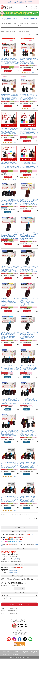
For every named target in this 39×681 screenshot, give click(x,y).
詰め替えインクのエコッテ (6, 18)
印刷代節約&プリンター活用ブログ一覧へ (19, 604)
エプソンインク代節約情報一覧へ (9, 610)
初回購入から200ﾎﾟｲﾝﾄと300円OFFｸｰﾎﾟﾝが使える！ (19, 2)
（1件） (14, 142)
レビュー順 (8, 31)
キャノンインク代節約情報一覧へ (9, 608)
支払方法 (34, 534)
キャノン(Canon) (25, 18)
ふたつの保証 (20, 588)
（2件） (14, 476)
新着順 (27, 31)
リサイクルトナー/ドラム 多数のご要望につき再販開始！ (19, 1)
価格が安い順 (15, 31)
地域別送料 (16, 559)
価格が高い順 (22, 31)
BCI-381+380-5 (33, 18)
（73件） (33, 72)
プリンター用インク (17, 18)
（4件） (33, 108)
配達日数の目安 (13, 570)
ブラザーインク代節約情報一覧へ (9, 613)
